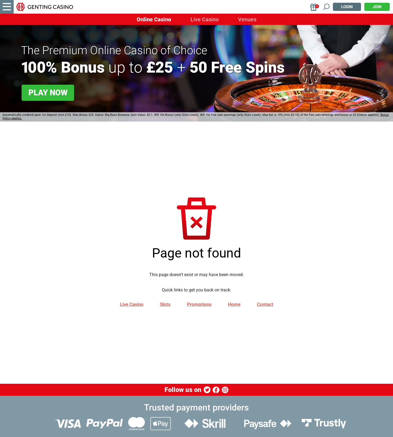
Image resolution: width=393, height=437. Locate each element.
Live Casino (204, 19)
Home (234, 304)
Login (347, 6)
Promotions (199, 304)
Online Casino (154, 19)
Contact (265, 304)
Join (377, 6)
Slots (165, 304)
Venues (247, 19)
